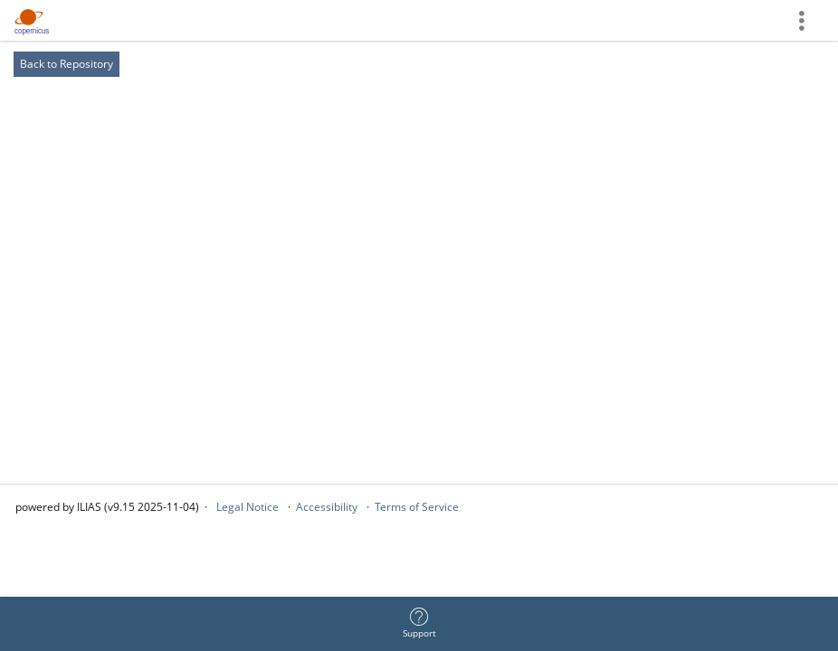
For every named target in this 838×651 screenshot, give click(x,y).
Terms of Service (417, 506)
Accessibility (326, 506)
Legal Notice (247, 506)
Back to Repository (66, 63)
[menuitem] (419, 624)
